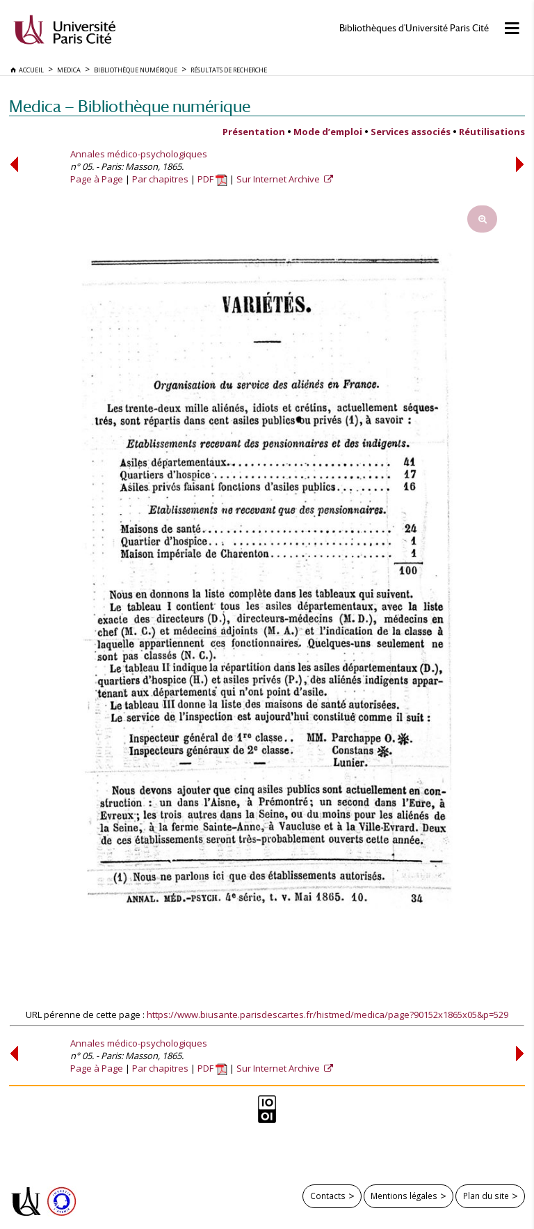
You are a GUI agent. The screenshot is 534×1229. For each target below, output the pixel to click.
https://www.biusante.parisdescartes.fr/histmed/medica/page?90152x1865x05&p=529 (327, 1014)
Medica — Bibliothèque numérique (129, 106)
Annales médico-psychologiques (138, 154)
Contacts (328, 1195)
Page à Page (96, 179)
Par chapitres (160, 179)
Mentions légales (404, 1195)
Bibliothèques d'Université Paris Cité (414, 28)
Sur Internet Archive (279, 179)
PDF (212, 179)
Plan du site (486, 1195)
